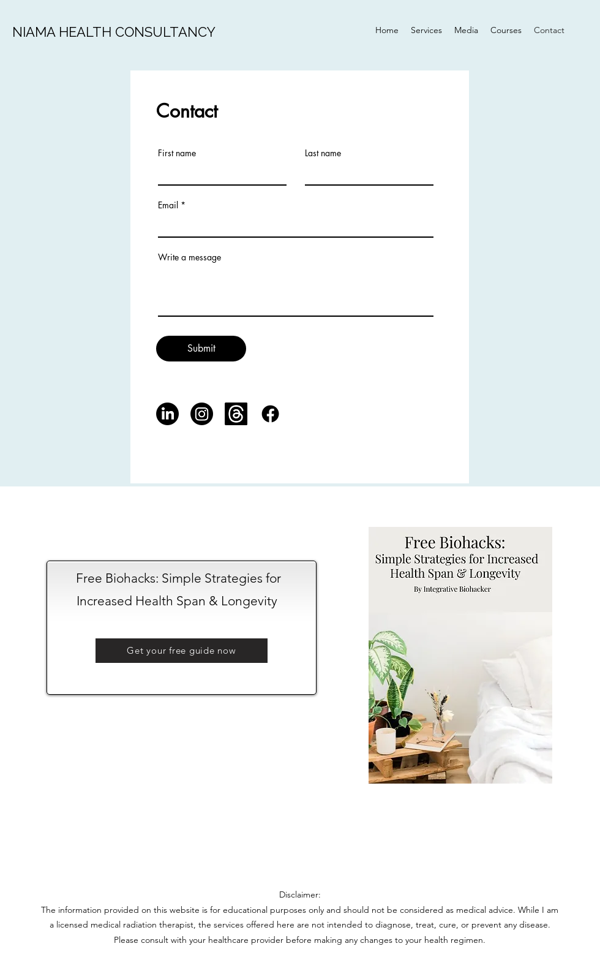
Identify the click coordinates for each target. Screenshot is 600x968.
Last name (323, 153)
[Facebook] (270, 414)
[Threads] (236, 414)
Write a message (189, 257)
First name (177, 153)
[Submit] (201, 348)
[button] (182, 650)
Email (168, 205)
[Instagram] (201, 414)
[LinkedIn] (167, 414)
